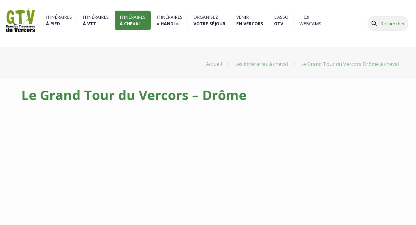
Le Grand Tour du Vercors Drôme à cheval (349, 64)
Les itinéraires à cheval (261, 64)
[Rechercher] (388, 23)
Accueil (214, 64)
